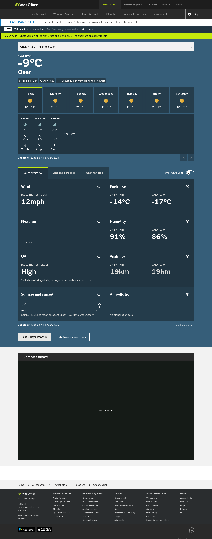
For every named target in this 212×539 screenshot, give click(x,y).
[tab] (33, 173)
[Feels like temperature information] (187, 186)
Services (153, 5)
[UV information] (98, 256)
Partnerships (152, 513)
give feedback (69, 29)
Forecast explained (182, 325)
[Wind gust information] (98, 186)
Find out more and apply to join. (90, 35)
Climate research (90, 505)
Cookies (184, 501)
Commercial (152, 501)
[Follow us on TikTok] (171, 529)
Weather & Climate (62, 493)
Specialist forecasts (134, 14)
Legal (183, 505)
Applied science (89, 509)
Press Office (152, 505)
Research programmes (134, 5)
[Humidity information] (187, 221)
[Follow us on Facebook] (165, 529)
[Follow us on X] (151, 529)
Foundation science (91, 513)
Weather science (90, 501)
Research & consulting (124, 513)
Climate (111, 14)
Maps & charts (90, 14)
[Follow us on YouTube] (158, 529)
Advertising (119, 520)
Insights (118, 516)
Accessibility (186, 498)
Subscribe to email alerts (158, 520)
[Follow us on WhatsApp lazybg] (191, 529)
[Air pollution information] (187, 294)
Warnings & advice (64, 14)
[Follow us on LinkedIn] (185, 529)
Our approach (88, 498)
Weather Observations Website (28, 517)
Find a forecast (37, 14)
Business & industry (123, 505)
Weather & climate (110, 5)
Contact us (151, 516)
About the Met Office (156, 493)
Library (85, 516)
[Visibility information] (187, 256)
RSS (182, 513)
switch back (86, 29)
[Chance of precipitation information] (98, 221)
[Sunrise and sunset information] (98, 294)
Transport (119, 501)
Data (116, 509)
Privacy (183, 509)
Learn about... (161, 14)
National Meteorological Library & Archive (28, 507)
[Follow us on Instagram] (178, 529)
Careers (178, 5)
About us (166, 5)
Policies (184, 493)
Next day (69, 134)
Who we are (152, 498)
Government (120, 498)
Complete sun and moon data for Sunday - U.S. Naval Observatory (57, 315)
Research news (89, 520)
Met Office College (26, 498)
